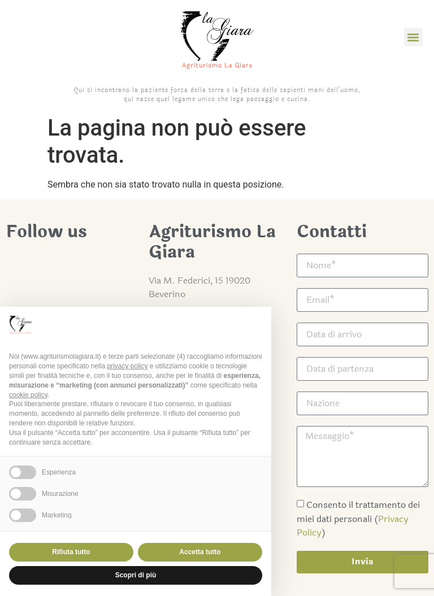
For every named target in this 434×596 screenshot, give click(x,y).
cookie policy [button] (28, 395)
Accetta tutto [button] (199, 552)
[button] (413, 37)
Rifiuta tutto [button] (71, 552)
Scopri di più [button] (136, 575)
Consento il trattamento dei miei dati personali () (358, 519)
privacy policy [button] (127, 366)
